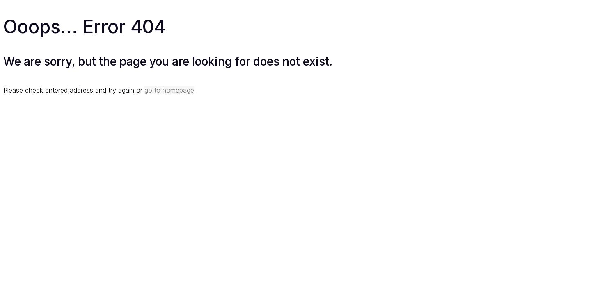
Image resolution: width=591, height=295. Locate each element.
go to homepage (169, 90)
